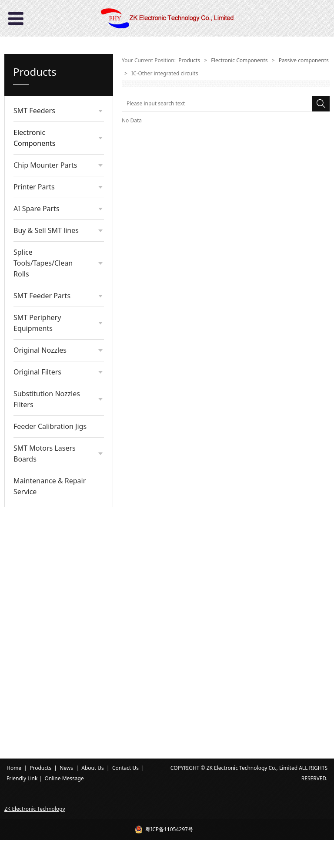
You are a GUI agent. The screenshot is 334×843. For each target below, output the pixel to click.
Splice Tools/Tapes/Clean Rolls (43, 500)
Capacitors (44, 192)
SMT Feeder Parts (41, 532)
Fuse (36, 364)
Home (14, 771)
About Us (92, 771)
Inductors (42, 281)
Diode (38, 308)
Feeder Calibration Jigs (50, 663)
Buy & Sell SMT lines (46, 467)
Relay (37, 219)
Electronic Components (34, 138)
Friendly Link (22, 781)
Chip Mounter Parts (45, 402)
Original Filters (37, 609)
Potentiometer (49, 336)
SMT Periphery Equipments (37, 560)
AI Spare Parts (36, 445)
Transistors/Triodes (54, 246)
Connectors (45, 205)
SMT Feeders (34, 110)
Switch (39, 295)
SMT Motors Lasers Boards (44, 690)
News (66, 771)
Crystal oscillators (52, 233)
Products (189, 60)
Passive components (51, 161)
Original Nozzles (40, 587)
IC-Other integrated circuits (55, 264)
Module (40, 322)
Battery (40, 350)
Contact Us (125, 771)
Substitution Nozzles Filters (46, 636)
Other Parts (45, 377)
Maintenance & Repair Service (49, 723)
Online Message (64, 781)
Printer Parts (34, 423)
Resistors (42, 178)
